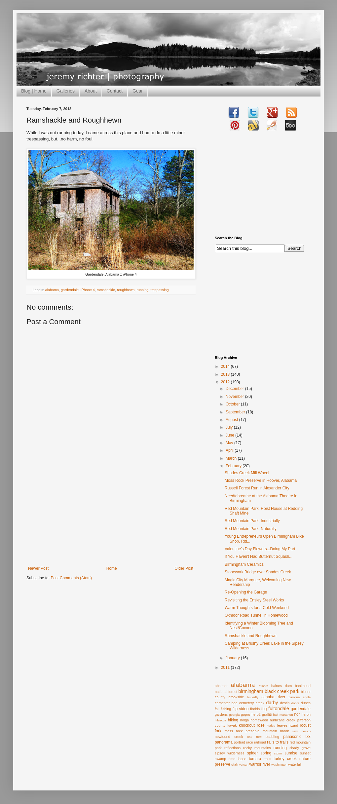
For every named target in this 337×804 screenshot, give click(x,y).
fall (217, 709)
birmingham (250, 691)
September (236, 412)
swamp (220, 759)
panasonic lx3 (297, 736)
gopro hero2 (251, 714)
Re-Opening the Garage (246, 592)
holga (244, 720)
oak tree (254, 737)
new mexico (301, 731)
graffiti (267, 714)
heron (306, 714)
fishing (226, 709)
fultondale (278, 708)
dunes (306, 703)
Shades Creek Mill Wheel (247, 473)
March (232, 458)
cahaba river (273, 697)
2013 (226, 374)
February (234, 466)
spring (266, 753)
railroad (260, 742)
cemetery (246, 703)
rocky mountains (257, 748)
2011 (226, 667)
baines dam (281, 686)
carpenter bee (226, 703)
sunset (305, 753)
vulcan (243, 764)
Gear (137, 91)
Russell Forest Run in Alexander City (257, 488)
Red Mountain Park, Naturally (251, 528)
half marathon (283, 714)
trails (267, 759)
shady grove (300, 748)
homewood (259, 720)
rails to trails (277, 742)
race (249, 742)
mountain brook (275, 731)
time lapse (237, 759)
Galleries (65, 91)
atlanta (263, 686)
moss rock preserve (241, 731)
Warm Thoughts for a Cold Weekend (257, 607)
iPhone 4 (88, 290)
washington (279, 764)
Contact (115, 91)
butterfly (252, 697)
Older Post (183, 568)
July (230, 427)
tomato (255, 758)
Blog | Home (34, 91)
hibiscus (220, 720)
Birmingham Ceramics (244, 564)
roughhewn (125, 290)
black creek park (282, 691)
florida (255, 709)
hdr (297, 714)
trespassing (159, 290)
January (233, 658)
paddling (272, 737)
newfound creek (229, 737)
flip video (241, 709)
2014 (226, 366)
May (230, 442)
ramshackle (106, 290)
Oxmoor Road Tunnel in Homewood (256, 615)
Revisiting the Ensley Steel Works (254, 600)
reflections (232, 748)
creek (260, 703)
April (230, 450)
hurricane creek (282, 720)
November (235, 396)
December (235, 388)
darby (272, 702)
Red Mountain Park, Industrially (252, 520)
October (233, 404)
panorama (224, 742)
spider (252, 753)
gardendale (70, 290)
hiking (233, 720)
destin (285, 703)
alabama (52, 290)
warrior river (259, 764)
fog (264, 709)
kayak (232, 725)
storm (278, 753)
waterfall (294, 764)
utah (234, 764)
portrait (239, 742)
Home (111, 568)
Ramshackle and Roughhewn (251, 635)
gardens (221, 714)
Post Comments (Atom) (71, 578)
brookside (236, 697)
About (91, 91)
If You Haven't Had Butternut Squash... (258, 556)
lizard (294, 725)
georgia (234, 714)
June (230, 435)
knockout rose (252, 725)
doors (295, 703)
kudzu (271, 725)
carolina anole (300, 697)
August (232, 419)
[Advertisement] (110, 516)
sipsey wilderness (229, 753)
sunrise (290, 753)
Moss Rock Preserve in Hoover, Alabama (261, 480)
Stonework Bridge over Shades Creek (258, 572)
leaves (282, 725)
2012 (226, 382)
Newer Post (38, 568)
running (142, 290)
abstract (221, 686)
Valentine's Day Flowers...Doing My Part (260, 549)
